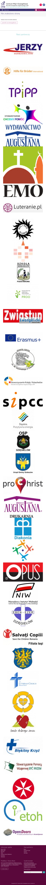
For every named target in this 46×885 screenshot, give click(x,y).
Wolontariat (3, 856)
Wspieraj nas (40, 10)
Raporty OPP (3, 850)
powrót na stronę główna (9, 22)
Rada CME (2, 851)
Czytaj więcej (4, 868)
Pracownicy (3, 855)
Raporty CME (3, 849)
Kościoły (25, 851)
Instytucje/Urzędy (27, 850)
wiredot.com (32, 883)
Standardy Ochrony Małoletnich (6, 854)
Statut (2, 853)
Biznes (25, 849)
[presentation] (30, 875)
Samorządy (26, 853)
